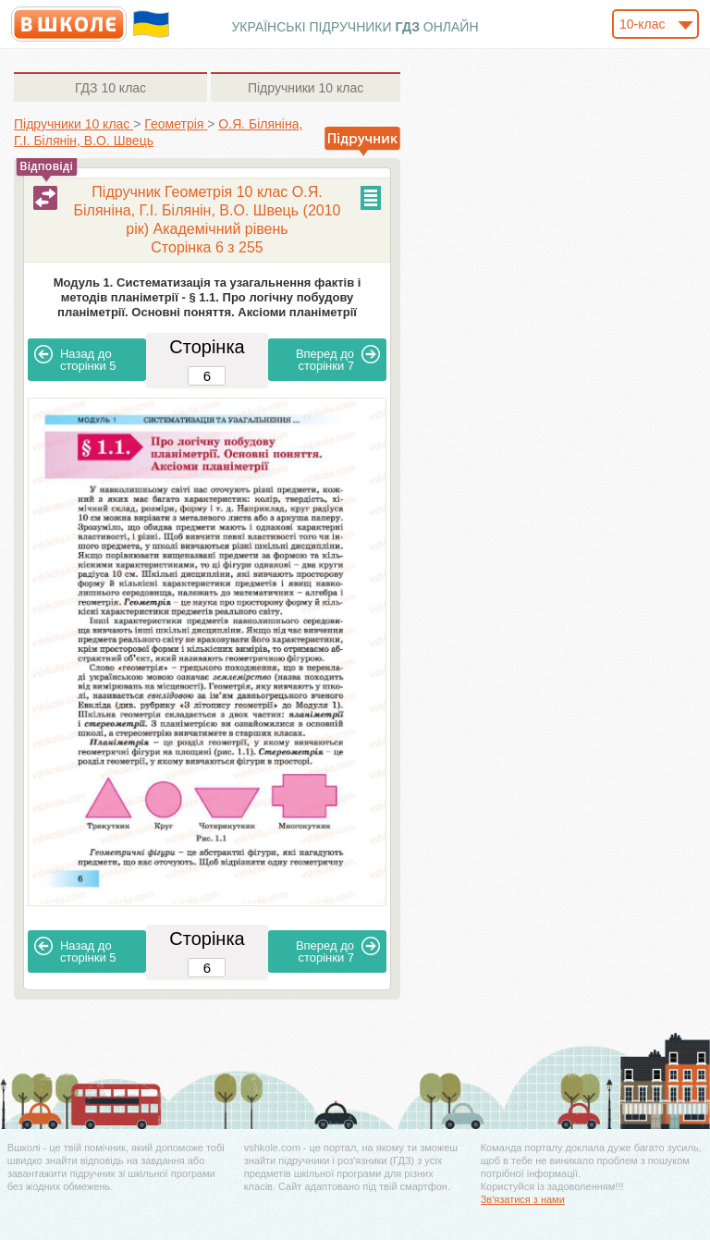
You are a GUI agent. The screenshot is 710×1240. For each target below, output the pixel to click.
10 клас (110, 87)
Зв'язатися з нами (523, 1199)
